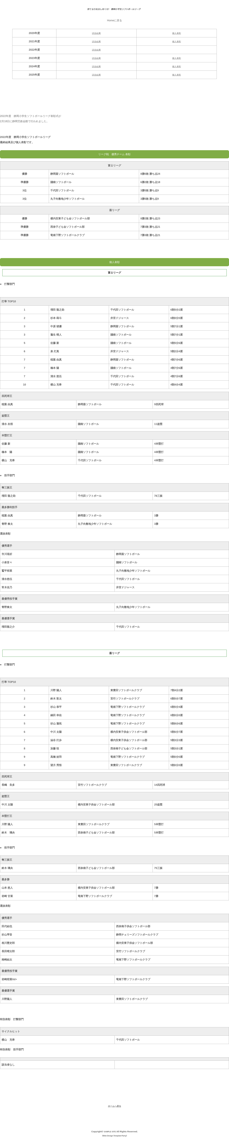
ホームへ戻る (114, 1106)
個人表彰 (176, 33)
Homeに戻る (114, 20)
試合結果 (96, 33)
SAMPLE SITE (110, 1131)
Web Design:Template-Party (114, 1136)
